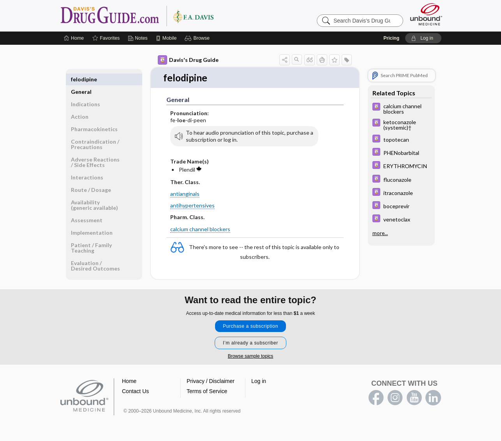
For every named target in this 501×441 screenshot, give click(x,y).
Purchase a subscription (250, 326)
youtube (414, 398)
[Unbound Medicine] (426, 14)
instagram (395, 398)
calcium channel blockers (200, 229)
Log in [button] (258, 381)
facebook (376, 398)
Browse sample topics (250, 356)
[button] (198, 38)
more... (380, 233)
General (81, 79)
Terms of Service (207, 391)
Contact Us (135, 391)
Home (129, 381)
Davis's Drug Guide (188, 60)
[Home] (74, 38)
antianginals (184, 194)
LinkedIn (433, 398)
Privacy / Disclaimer (211, 381)
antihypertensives (192, 205)
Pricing (391, 38)
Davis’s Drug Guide (157, 15)
